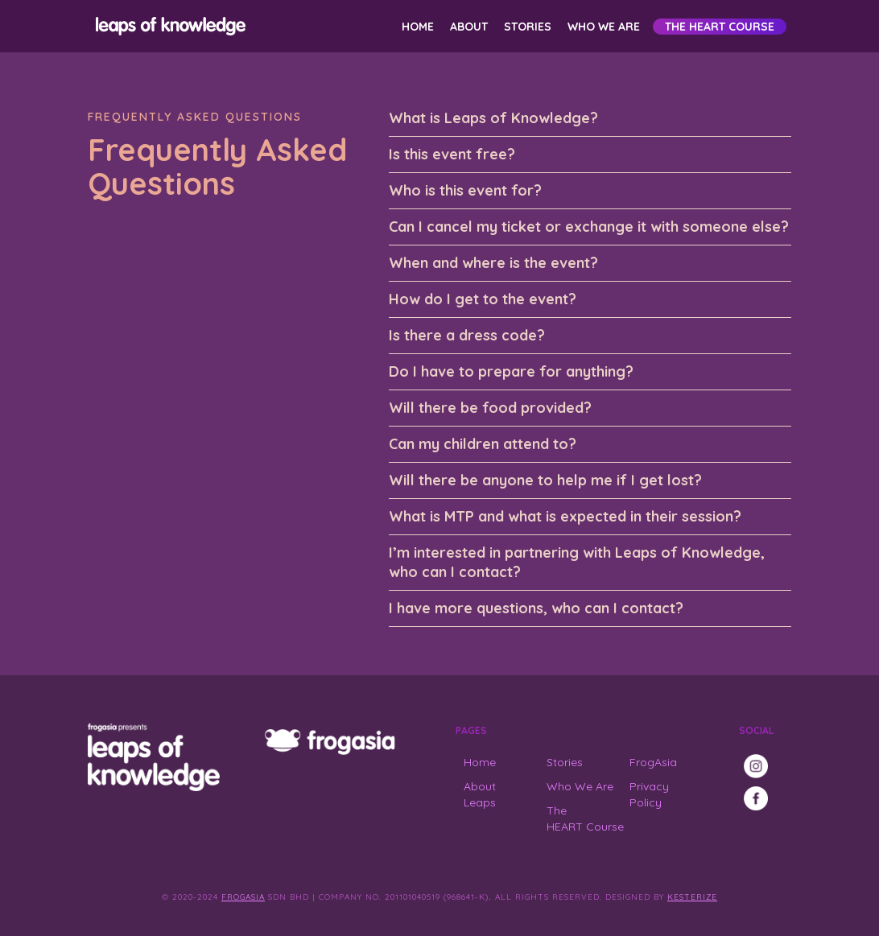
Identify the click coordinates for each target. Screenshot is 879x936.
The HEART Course (719, 26)
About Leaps (480, 794)
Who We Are (603, 26)
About (469, 26)
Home (418, 26)
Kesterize (692, 897)
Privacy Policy (649, 794)
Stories (527, 26)
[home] (168, 26)
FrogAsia (653, 762)
